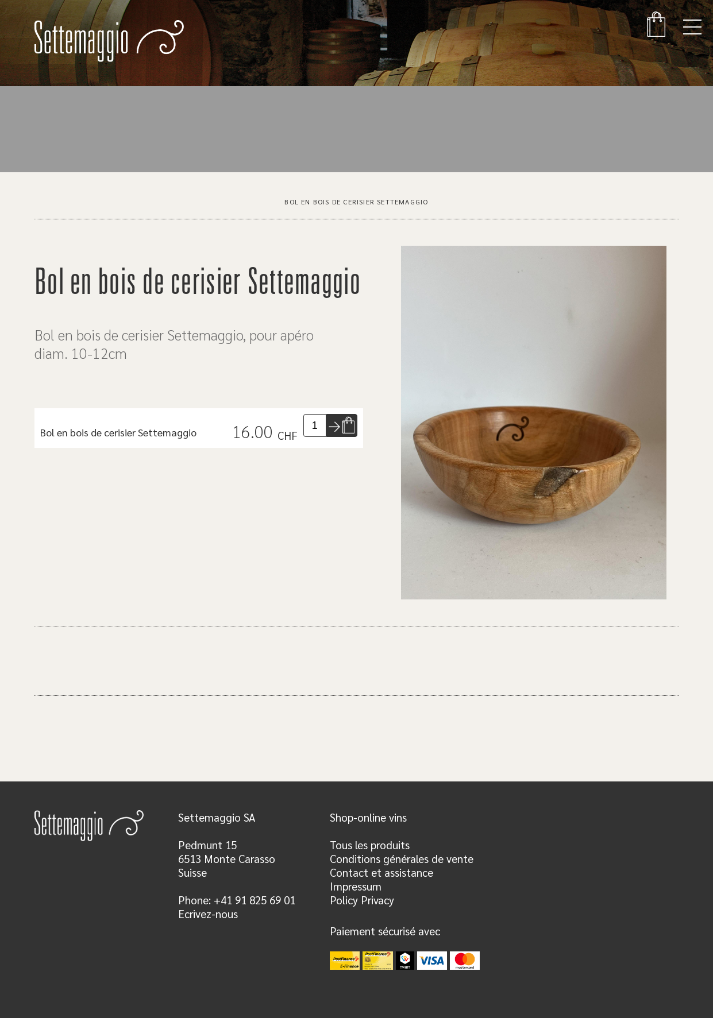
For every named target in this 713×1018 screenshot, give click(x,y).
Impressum (355, 886)
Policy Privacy (362, 900)
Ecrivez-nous (208, 913)
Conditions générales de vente (401, 858)
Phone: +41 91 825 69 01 (236, 900)
